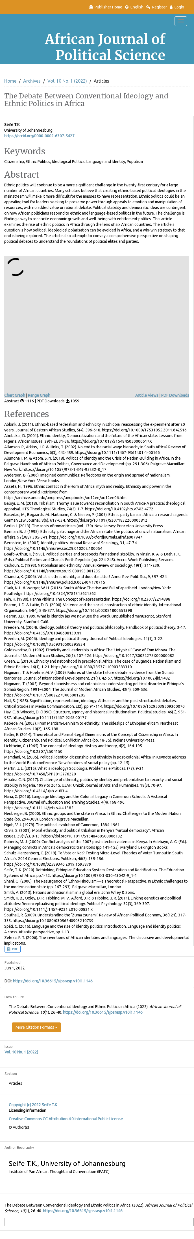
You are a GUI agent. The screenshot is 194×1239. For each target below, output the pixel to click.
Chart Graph (14, 395)
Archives (32, 80)
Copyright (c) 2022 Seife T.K (33, 1105)
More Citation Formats (36, 1027)
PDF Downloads (175, 395)
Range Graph (39, 395)
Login (177, 7)
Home (10, 80)
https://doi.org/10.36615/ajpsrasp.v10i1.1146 (53, 981)
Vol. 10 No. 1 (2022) (67, 80)
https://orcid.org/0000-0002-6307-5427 (39, 136)
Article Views (146, 395)
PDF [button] (14, 949)
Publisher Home (105, 7)
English (134, 7)
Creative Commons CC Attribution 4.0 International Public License (66, 1119)
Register (156, 7)
